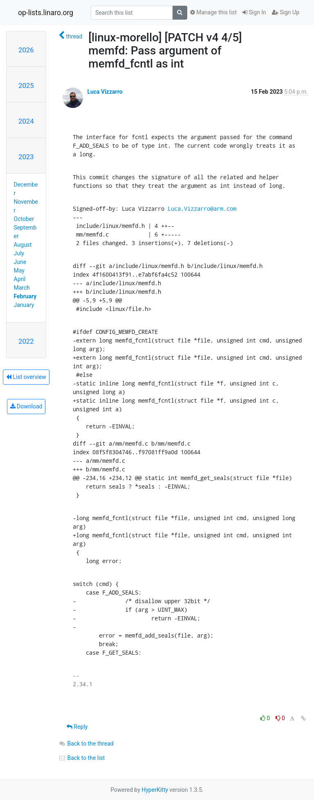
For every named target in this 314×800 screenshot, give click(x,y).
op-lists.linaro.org (45, 13)
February (25, 296)
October (24, 219)
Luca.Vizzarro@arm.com (202, 208)
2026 (26, 50)
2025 (26, 85)
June (20, 262)
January (24, 305)
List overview (26, 377)
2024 (26, 121)
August (23, 244)
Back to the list (81, 758)
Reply (77, 726)
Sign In (254, 12)
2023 (26, 157)
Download (26, 406)
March (22, 287)
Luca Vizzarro (104, 91)
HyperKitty (154, 789)
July (19, 253)
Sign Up (285, 12)
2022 (26, 341)
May (19, 270)
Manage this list (213, 12)
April (20, 279)
